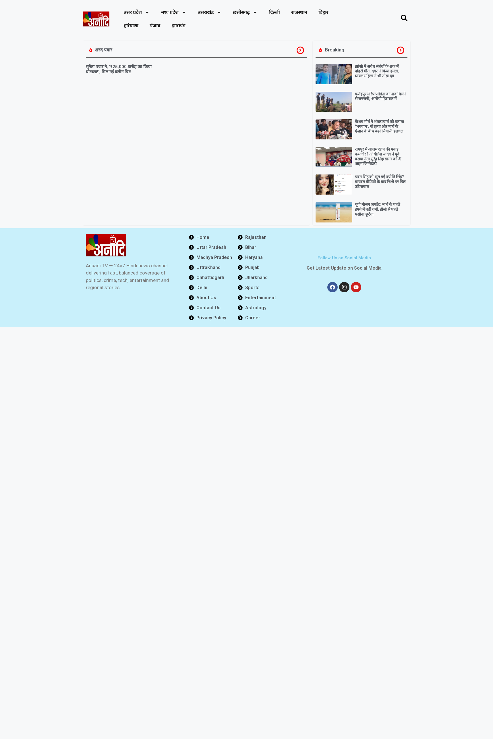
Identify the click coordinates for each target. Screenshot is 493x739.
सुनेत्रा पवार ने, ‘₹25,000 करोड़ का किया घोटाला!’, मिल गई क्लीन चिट (119, 69)
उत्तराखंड (209, 12)
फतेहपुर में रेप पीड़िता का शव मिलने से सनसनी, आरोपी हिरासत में (380, 96)
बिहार (323, 12)
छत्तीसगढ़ (245, 12)
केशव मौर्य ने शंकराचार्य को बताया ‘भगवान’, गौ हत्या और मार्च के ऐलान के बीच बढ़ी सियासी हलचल (379, 126)
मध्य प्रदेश (173, 12)
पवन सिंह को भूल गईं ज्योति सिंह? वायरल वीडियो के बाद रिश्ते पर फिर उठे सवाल (380, 181)
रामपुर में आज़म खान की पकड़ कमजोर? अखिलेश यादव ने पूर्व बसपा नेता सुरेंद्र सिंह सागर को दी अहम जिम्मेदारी (378, 156)
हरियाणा (131, 25)
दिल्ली (274, 12)
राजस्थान (299, 12)
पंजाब (155, 25)
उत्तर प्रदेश (137, 12)
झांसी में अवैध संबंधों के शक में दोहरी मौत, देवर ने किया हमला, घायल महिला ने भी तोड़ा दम (377, 71)
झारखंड (178, 25)
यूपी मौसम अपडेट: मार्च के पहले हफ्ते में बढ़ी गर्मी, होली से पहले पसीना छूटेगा (377, 209)
